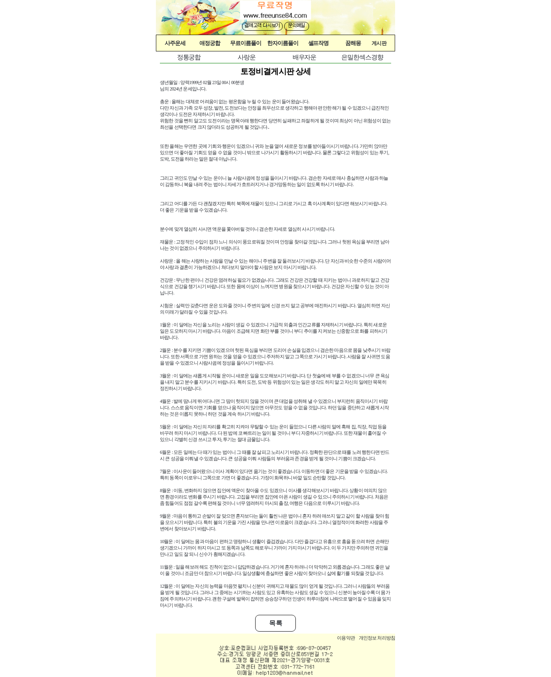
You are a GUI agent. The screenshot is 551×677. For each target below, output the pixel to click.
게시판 (379, 43)
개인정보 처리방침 (377, 638)
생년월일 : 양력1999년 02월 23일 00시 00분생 (202, 82)
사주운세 (175, 43)
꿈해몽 (353, 43)
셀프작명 (318, 43)
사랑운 (247, 57)
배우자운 (305, 57)
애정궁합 (209, 43)
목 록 (275, 623)
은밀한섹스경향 (362, 57)
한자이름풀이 (282, 43)
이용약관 (346, 638)
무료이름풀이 (245, 43)
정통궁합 (189, 57)
